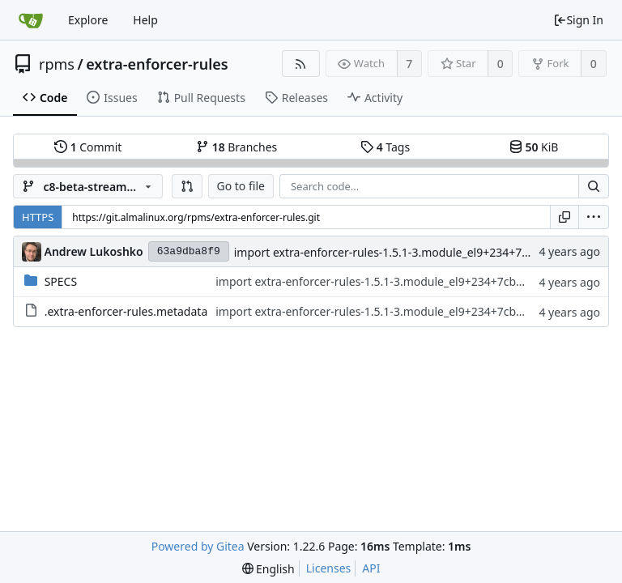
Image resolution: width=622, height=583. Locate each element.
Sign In (578, 20)
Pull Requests (201, 97)
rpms (57, 64)
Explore (88, 20)
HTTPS (37, 217)
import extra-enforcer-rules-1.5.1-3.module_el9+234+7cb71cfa (398, 252)
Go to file (241, 186)
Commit (87, 147)
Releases (296, 97)
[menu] (593, 217)
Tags (385, 147)
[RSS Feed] (301, 63)
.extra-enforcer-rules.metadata (126, 311)
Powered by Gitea (198, 546)
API (371, 568)
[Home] (30, 20)
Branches (236, 147)
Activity (375, 97)
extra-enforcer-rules (157, 64)
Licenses (328, 568)
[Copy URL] (564, 217)
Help (145, 20)
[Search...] (593, 186)
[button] (187, 186)
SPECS (61, 281)
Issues (112, 97)
